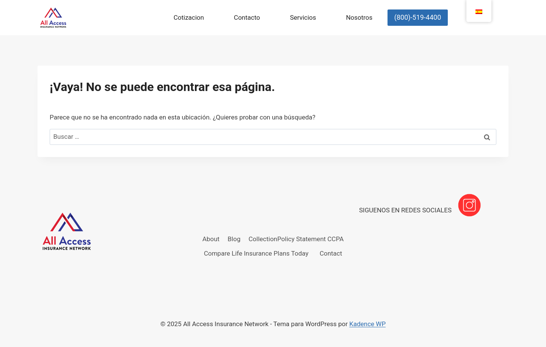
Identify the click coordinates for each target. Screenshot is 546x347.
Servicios (303, 17)
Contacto (247, 17)
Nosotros (359, 17)
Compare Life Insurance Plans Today (256, 253)
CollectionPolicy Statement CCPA (296, 239)
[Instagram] (469, 205)
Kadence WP (367, 324)
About (211, 239)
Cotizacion (189, 17)
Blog (234, 239)
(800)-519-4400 (417, 17)
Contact (331, 253)
